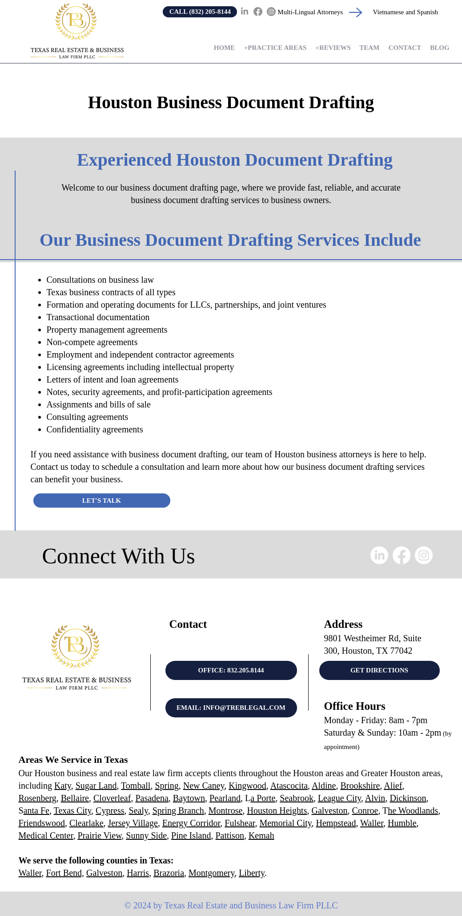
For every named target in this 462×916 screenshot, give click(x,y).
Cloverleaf (112, 798)
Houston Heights (277, 810)
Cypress (110, 810)
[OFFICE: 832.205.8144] (231, 670)
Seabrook (296, 798)
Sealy (138, 810)
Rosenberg (37, 798)
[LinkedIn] (244, 11)
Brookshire (360, 785)
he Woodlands (413, 810)
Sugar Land (96, 785)
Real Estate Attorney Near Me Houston (210, 881)
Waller (371, 823)
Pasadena (151, 798)
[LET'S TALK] (101, 500)
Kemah (261, 835)
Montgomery (211, 873)
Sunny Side (146, 835)
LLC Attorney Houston (300, 888)
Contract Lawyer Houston (386, 881)
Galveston (329, 810)
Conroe (365, 810)
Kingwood (247, 785)
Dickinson (408, 798)
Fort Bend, (65, 873)
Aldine (324, 785)
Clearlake (86, 823)
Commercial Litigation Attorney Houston (106, 888)
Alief (393, 785)
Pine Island (191, 835)
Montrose (226, 810)
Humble (402, 823)
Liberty (252, 873)
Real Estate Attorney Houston (95, 881)
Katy (62, 785)
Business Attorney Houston (149, 881)
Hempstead (336, 823)
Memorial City (285, 823)
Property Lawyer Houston (338, 881)
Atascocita (289, 785)
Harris (138, 873)
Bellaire (75, 798)
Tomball (135, 785)
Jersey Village (133, 823)
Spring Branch (178, 810)
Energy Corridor (191, 823)
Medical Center (46, 835)
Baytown (189, 798)
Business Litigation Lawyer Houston (280, 881)
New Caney (204, 785)
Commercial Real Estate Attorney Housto (238, 888)
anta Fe (36, 810)
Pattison (229, 835)
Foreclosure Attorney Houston (172, 888)
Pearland (225, 798)
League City (339, 798)
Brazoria (168, 873)
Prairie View (100, 835)
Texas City (73, 810)
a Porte (262, 798)
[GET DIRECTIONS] (379, 670)
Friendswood (42, 823)
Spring (166, 785)
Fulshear (240, 823)
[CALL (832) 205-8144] (200, 11)
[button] (275, 47)
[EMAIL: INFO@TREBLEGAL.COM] (231, 707)
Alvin (375, 798)
